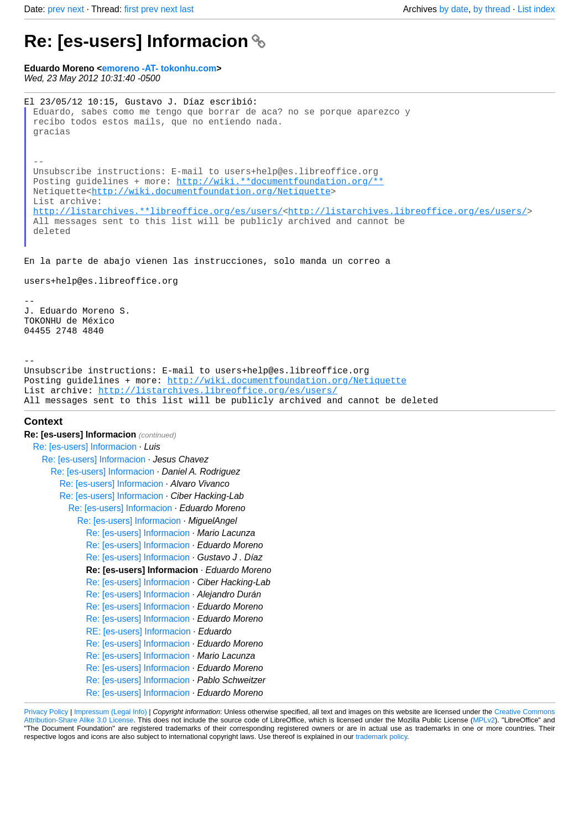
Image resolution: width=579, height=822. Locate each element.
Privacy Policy (46, 780)
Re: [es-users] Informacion (144, 41)
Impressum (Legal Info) (110, 780)
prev (56, 9)
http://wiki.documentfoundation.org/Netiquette (211, 213)
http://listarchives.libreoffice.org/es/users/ (407, 237)
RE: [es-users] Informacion (138, 700)
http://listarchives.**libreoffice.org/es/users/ (158, 237)
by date (453, 9)
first (131, 9)
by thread (491, 9)
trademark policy (381, 805)
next (75, 9)
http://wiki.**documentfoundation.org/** (279, 201)
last (187, 9)
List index (536, 9)
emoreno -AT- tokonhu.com (159, 68)
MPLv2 (484, 788)
